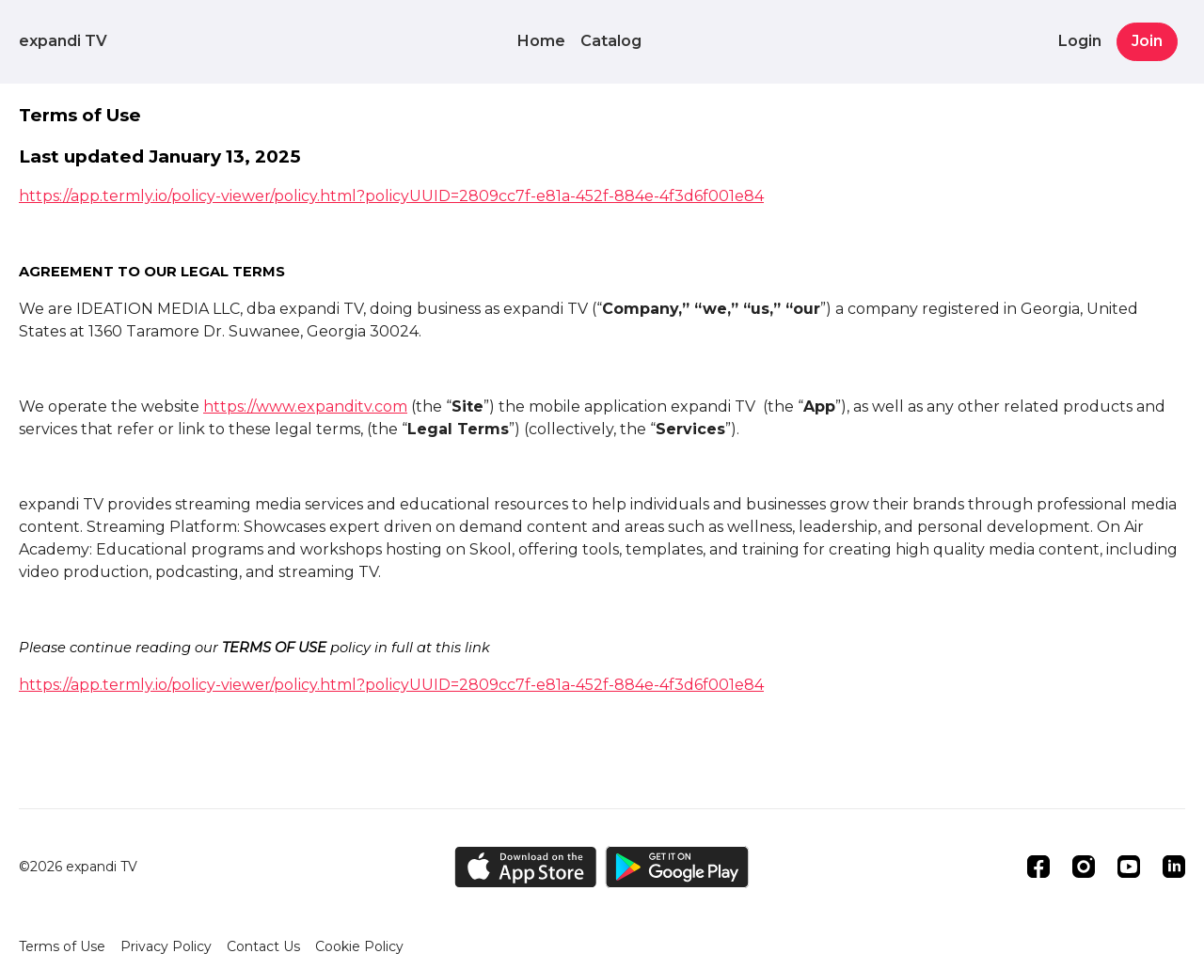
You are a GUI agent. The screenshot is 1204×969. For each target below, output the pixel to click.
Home (541, 41)
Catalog (611, 41)
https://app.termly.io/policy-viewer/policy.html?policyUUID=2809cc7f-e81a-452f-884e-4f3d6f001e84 (391, 196)
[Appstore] (525, 867)
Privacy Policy (166, 946)
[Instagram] (1083, 866)
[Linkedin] (1174, 866)
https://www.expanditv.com (305, 406)
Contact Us (263, 946)
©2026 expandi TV (78, 866)
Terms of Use (62, 946)
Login (1079, 41)
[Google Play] (677, 867)
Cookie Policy (359, 946)
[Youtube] (1128, 866)
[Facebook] (1038, 866)
